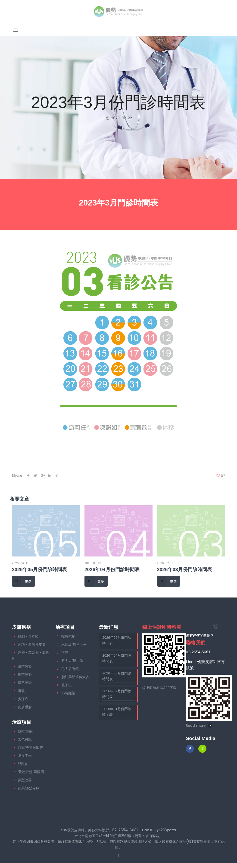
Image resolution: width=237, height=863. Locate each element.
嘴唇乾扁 (68, 636)
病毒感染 (25, 683)
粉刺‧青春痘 (28, 636)
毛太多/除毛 (70, 669)
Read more (196, 725)
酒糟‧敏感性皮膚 (32, 644)
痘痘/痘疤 (25, 731)
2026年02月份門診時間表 (116, 694)
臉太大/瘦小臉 (72, 661)
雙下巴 (66, 685)
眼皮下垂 (25, 756)
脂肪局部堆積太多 (75, 677)
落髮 (21, 691)
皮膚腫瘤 (25, 707)
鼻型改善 (25, 780)
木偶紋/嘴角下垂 (74, 644)
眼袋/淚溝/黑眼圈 (31, 772)
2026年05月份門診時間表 (39, 569)
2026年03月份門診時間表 (184, 569)
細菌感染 (25, 674)
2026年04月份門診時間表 (112, 569)
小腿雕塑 (68, 693)
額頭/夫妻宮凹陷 (30, 747)
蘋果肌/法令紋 (29, 788)
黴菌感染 (25, 666)
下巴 (64, 652)
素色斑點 (25, 739)
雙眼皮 (23, 764)
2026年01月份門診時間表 (116, 712)
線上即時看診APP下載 (159, 687)
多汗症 (23, 699)
